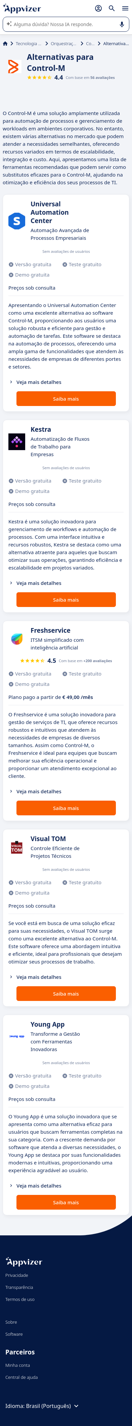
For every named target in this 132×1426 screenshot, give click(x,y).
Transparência (19, 1287)
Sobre (11, 1322)
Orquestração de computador (64, 43)
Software (14, 1334)
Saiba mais (66, 398)
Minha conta (17, 1365)
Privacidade (16, 1275)
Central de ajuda (21, 1377)
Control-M (90, 43)
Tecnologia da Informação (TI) (29, 43)
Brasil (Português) (53, 1406)
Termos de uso (20, 1299)
